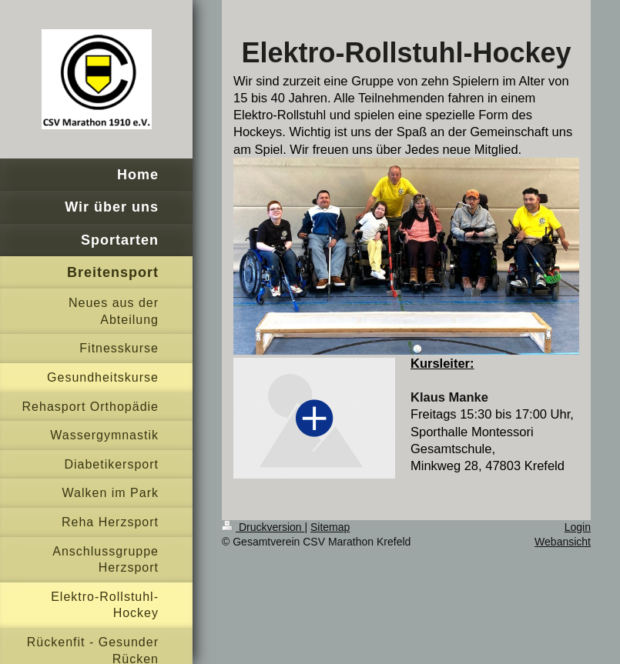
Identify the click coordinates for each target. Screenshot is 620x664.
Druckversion (263, 527)
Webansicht (563, 542)
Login (578, 527)
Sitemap (330, 527)
